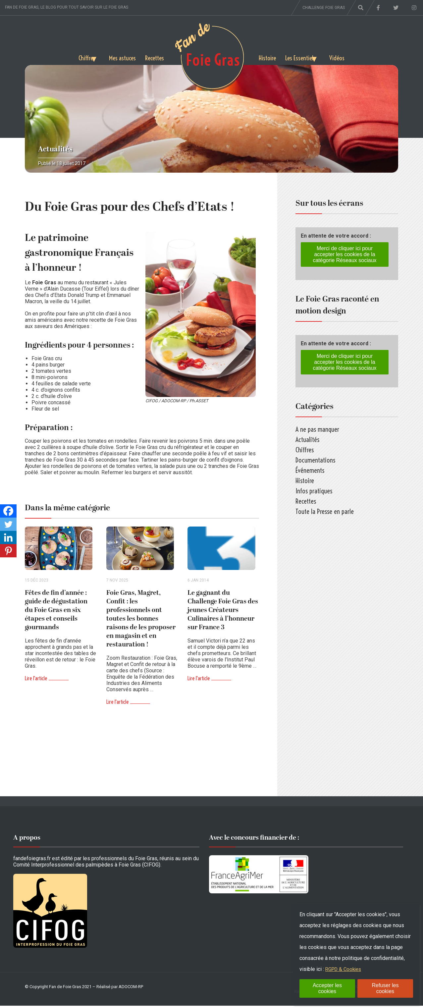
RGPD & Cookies (344, 969)
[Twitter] (8, 524)
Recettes (154, 57)
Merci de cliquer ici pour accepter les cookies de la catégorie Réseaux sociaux (344, 254)
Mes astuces (120, 57)
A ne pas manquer (317, 429)
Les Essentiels (303, 57)
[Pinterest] (8, 550)
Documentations (315, 460)
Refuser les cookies (385, 988)
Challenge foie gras (323, 7)
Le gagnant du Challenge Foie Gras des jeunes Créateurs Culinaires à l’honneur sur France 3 (222, 612)
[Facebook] (8, 511)
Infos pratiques (313, 491)
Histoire (268, 57)
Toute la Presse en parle (324, 511)
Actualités (55, 149)
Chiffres (77, 57)
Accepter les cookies (327, 988)
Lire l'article (36, 680)
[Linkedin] (8, 537)
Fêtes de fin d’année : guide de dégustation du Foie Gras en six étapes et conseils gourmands (56, 612)
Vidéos (347, 57)
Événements (309, 470)
